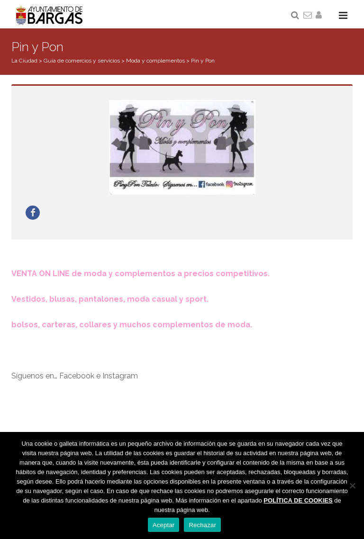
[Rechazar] (352, 485)
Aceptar (164, 525)
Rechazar (202, 525)
